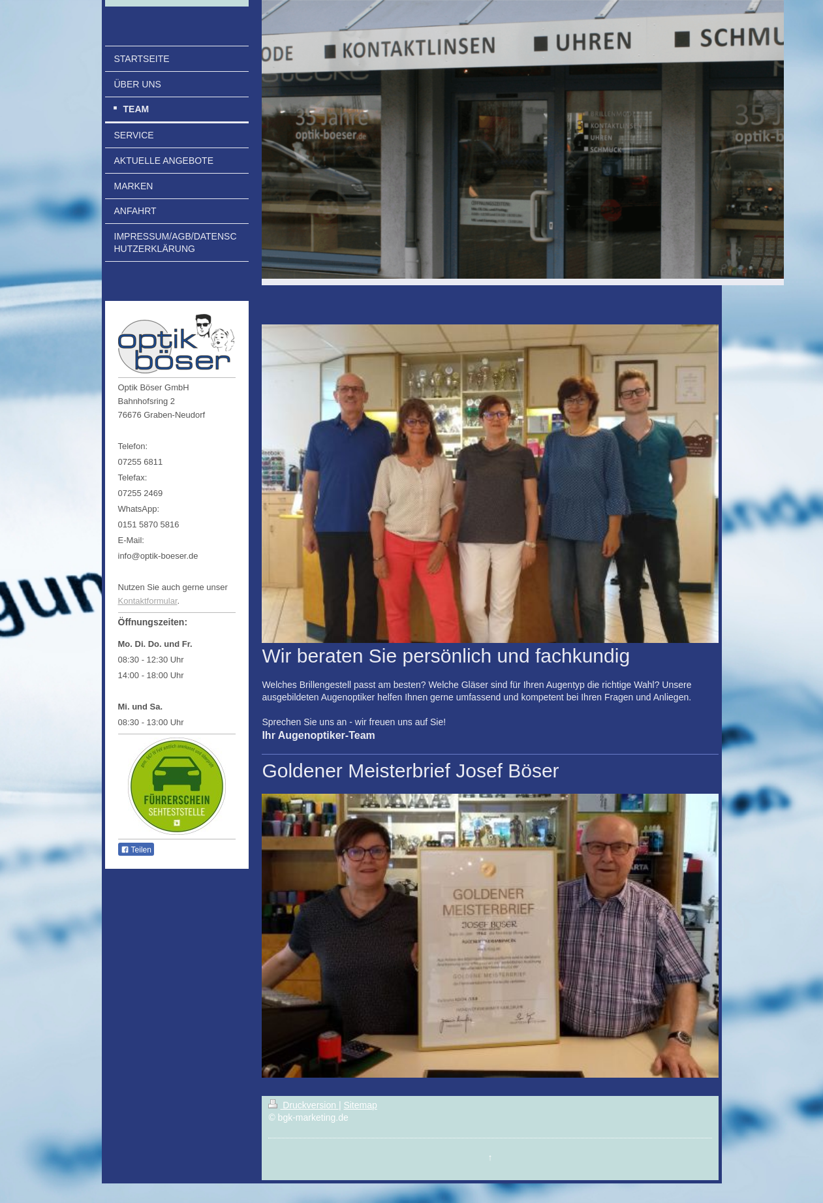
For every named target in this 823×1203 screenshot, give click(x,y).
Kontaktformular (148, 601)
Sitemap (360, 1105)
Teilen (136, 849)
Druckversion (303, 1105)
